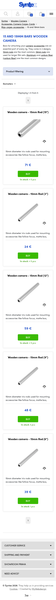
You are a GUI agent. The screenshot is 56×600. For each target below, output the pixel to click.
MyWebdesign (39, 588)
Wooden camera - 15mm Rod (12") (28, 275)
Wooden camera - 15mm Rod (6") (28, 439)
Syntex (4, 20)
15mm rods (8, 51)
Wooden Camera (19, 20)
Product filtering (14, 71)
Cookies (14, 588)
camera (29, 45)
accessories (39, 45)
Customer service (14, 545)
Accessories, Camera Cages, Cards (18, 23)
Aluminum (31, 55)
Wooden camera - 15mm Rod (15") (28, 112)
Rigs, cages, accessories (12, 27)
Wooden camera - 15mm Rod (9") (28, 357)
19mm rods (41, 51)
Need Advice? (11, 573)
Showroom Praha (15, 564)
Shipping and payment (17, 554)
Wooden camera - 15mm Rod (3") (28, 194)
